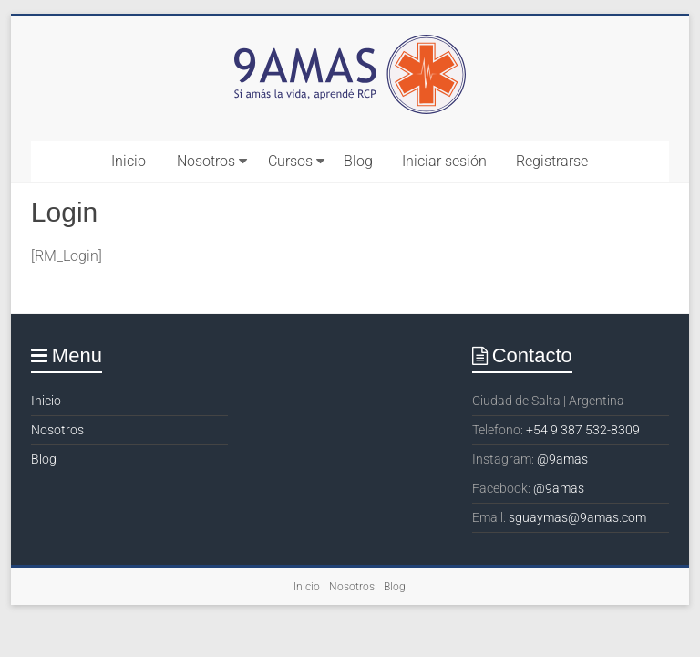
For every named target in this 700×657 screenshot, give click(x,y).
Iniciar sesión (444, 161)
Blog (358, 161)
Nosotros (206, 161)
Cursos (290, 161)
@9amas (562, 459)
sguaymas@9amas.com (577, 517)
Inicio (128, 161)
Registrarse (552, 161)
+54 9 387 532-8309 (583, 429)
